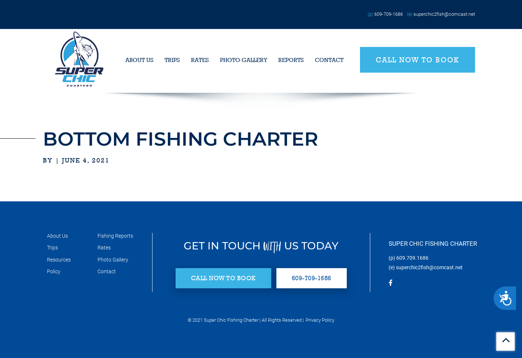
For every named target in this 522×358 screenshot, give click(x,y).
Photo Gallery (243, 59)
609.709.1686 (412, 258)
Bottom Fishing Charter (180, 138)
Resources (59, 260)
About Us (139, 59)
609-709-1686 (388, 14)
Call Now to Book (417, 59)
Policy (53, 271)
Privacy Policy (320, 320)
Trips (172, 59)
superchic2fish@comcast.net (444, 14)
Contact (329, 59)
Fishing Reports (115, 236)
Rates (200, 59)
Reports (291, 59)
